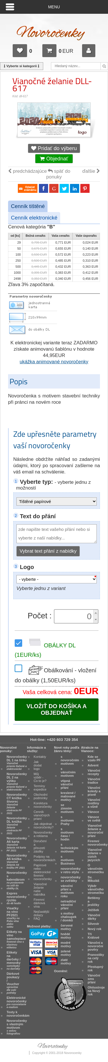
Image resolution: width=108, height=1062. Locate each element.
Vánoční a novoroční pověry (95, 946)
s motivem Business (68, 860)
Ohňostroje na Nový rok (96, 991)
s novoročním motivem (70, 760)
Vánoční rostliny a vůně (94, 803)
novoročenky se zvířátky (71, 878)
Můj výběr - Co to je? (40, 777)
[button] (95, 613)
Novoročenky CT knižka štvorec (17, 804)
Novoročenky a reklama (43, 834)
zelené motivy (66, 953)
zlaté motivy (66, 961)
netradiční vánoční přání (68, 905)
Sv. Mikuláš (93, 878)
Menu (54, 7)
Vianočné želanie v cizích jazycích (95, 855)
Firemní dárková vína (39, 903)
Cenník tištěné (28, 206)
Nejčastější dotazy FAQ (41, 915)
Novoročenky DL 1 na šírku (17, 762)
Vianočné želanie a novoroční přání (95, 831)
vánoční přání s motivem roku (67, 891)
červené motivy (67, 927)
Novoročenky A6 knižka (17, 861)
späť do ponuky (58, 174)
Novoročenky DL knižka (17, 825)
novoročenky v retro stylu (71, 870)
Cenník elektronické (34, 218)
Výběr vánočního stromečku (96, 889)
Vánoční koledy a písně (94, 791)
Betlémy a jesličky (94, 901)
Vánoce (93, 812)
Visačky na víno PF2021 (13, 917)
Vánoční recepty (94, 772)
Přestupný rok (95, 968)
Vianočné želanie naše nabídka (40, 889)
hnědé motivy (66, 935)
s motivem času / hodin (67, 834)
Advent (93, 765)
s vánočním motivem (68, 772)
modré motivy (66, 944)
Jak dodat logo (38, 765)
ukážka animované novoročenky (54, 361)
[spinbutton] (75, 616)
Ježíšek (93, 910)
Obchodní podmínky (41, 796)
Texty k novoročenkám (18, 1013)
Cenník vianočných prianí (42, 815)
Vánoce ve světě (94, 818)
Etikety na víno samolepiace (16, 939)
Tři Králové (93, 935)
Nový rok (94, 929)
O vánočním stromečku (96, 868)
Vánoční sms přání (94, 979)
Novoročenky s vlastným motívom (17, 1027)
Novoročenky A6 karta (17, 844)
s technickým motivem (69, 848)
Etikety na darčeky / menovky (13, 960)
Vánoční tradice (94, 780)
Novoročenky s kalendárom (17, 880)
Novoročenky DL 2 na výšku (17, 781)
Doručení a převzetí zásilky (40, 846)
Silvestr (93, 923)
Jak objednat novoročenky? (44, 825)
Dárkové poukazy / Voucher (13, 983)
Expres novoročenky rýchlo (16, 898)
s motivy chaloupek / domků (69, 917)
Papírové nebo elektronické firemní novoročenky (43, 872)
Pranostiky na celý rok (96, 958)
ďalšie (91, 171)
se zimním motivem (67, 808)
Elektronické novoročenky (16, 1002)
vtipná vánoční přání (67, 784)
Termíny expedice (40, 787)
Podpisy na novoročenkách (44, 858)
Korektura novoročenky (43, 804)
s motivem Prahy (67, 820)
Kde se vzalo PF (94, 758)
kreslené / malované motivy (68, 796)
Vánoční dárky (94, 916)
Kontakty (40, 756)
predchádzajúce (27, 171)
